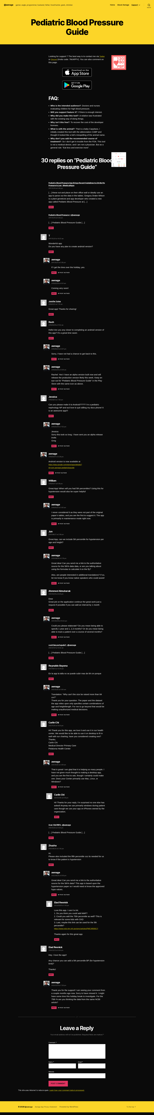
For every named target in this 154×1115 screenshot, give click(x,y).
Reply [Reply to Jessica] (51, 418)
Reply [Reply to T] (51, 254)
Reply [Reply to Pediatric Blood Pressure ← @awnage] (51, 230)
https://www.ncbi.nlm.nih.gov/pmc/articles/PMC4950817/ (79, 931)
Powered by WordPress (73, 1109)
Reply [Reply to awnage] (54, 275)
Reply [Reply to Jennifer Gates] (51, 317)
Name (51, 1065)
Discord (61, 59)
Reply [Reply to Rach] (51, 340)
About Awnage (123, 5)
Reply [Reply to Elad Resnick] (57, 942)
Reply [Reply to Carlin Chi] (51, 756)
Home (112, 5)
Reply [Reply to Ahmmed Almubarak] (51, 612)
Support (135, 5)
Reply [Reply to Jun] (51, 550)
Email (80, 1065)
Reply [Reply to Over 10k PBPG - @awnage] (51, 840)
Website (51, 1074)
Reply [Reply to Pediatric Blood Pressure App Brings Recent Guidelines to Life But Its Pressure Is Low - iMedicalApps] (51, 209)
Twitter (52, 59)
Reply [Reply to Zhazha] (51, 867)
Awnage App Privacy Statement (48, 1109)
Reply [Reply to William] (51, 499)
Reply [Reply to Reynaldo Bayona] (51, 681)
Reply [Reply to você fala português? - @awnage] (51, 660)
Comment (53, 1045)
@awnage (9, 5)
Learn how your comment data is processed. (66, 1093)
